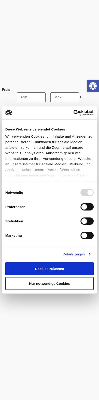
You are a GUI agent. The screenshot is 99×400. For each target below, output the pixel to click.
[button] (93, 86)
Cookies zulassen (49, 268)
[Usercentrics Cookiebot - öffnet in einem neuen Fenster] (73, 113)
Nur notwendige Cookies (49, 283)
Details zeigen (74, 254)
